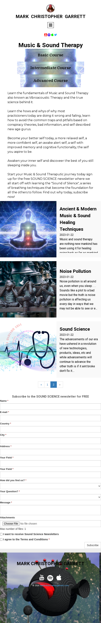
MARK (22, 16)
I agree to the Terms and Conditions (25, 539)
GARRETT (75, 16)
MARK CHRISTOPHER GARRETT (50, 563)
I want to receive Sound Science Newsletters (29, 534)
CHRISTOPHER (47, 16)
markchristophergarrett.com (54, 585)
